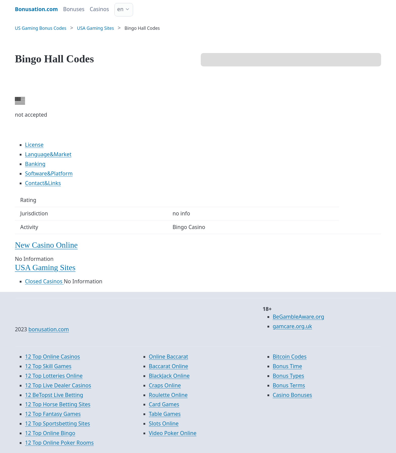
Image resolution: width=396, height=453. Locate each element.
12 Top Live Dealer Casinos (58, 385)
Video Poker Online (172, 433)
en (120, 9)
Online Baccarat (168, 356)
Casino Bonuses (292, 394)
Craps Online (165, 385)
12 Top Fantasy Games (53, 413)
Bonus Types (288, 375)
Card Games (164, 404)
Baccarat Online (168, 366)
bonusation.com (49, 329)
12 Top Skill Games (48, 366)
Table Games (165, 413)
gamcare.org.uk (292, 326)
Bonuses (73, 9)
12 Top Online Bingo (50, 433)
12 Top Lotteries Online (54, 375)
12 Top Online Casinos (52, 356)
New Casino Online (46, 245)
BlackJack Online (169, 375)
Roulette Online (168, 394)
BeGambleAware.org (298, 316)
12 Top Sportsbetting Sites (57, 423)
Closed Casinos (44, 281)
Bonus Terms (289, 385)
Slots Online (164, 423)
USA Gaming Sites (45, 267)
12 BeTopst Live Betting (54, 394)
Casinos (99, 9)
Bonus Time (287, 366)
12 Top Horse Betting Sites (57, 404)
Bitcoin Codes (290, 356)
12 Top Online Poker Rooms (59, 442)
